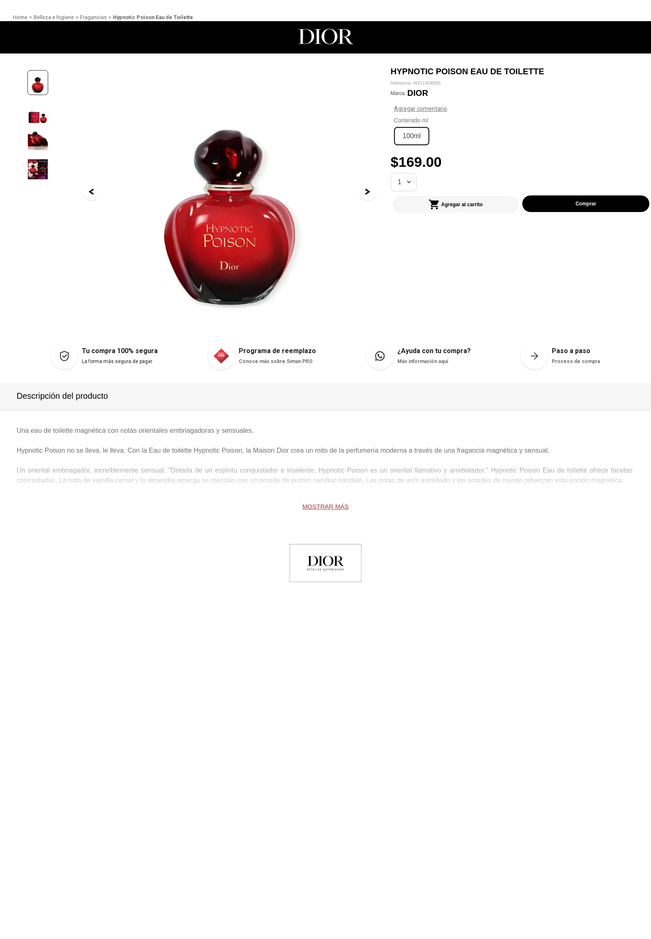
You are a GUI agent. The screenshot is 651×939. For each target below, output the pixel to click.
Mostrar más (325, 506)
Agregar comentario (494, 109)
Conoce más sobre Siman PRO (276, 361)
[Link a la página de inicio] (20, 17)
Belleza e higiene (54, 17)
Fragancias (93, 17)
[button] (412, 136)
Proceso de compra (576, 361)
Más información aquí (422, 361)
